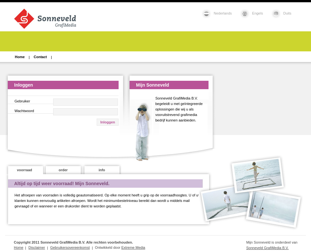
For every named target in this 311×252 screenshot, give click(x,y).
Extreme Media (133, 247)
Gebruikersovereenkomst (70, 247)
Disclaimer (36, 247)
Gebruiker (22, 101)
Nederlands (223, 13)
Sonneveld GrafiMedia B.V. (267, 248)
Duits (287, 13)
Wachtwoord (24, 111)
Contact (40, 57)
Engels (257, 13)
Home (20, 57)
